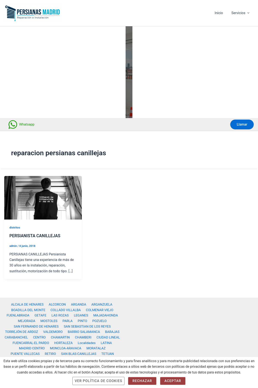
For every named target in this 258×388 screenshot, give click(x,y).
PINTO (81, 320)
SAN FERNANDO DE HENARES (36, 325)
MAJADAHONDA (103, 314)
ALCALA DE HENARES (28, 303)
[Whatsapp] (21, 124)
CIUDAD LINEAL (106, 337)
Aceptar (172, 381)
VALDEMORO (54, 331)
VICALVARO (105, 353)
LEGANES (79, 314)
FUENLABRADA (20, 314)
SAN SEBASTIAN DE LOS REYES (87, 325)
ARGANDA (78, 303)
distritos (15, 227)
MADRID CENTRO (16, 348)
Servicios (241, 13)
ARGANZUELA (100, 303)
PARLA (68, 320)
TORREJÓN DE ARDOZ (23, 331)
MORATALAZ (78, 348)
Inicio (221, 13)
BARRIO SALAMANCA (83, 331)
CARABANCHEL (19, 337)
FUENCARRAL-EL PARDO (32, 342)
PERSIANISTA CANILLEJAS (35, 235)
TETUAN (72, 353)
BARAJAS (111, 331)
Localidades (86, 342)
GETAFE (41, 314)
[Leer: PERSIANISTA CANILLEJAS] (43, 197)
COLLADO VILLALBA (65, 308)
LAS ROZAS (60, 314)
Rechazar (142, 381)
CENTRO (40, 337)
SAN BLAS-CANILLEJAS (44, 353)
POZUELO (96, 320)
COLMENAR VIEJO (99, 308)
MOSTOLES (50, 320)
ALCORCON (58, 303)
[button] (248, 13)
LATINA (105, 342)
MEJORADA (29, 320)
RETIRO (16, 353)
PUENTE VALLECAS (107, 348)
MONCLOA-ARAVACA (49, 348)
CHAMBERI (82, 337)
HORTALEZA (64, 342)
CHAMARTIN (60, 337)
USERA (87, 353)
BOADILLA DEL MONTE (29, 308)
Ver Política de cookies (98, 381)
